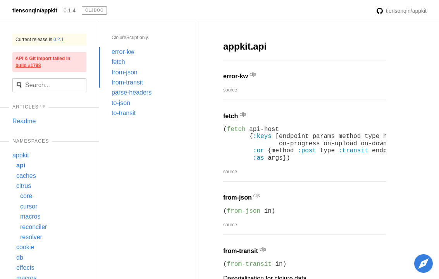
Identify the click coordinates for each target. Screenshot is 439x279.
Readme (24, 121)
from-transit (127, 82)
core (26, 196)
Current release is (39, 39)
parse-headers (131, 92)
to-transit (124, 113)
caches (26, 175)
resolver (31, 237)
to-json (121, 103)
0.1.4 (70, 10)
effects (25, 267)
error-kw (123, 51)
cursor (28, 206)
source (230, 90)
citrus (23, 186)
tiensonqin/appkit (34, 10)
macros (30, 216)
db (19, 257)
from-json (125, 72)
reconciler (33, 227)
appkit (20, 155)
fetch (118, 62)
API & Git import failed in (42, 62)
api (20, 165)
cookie (25, 247)
